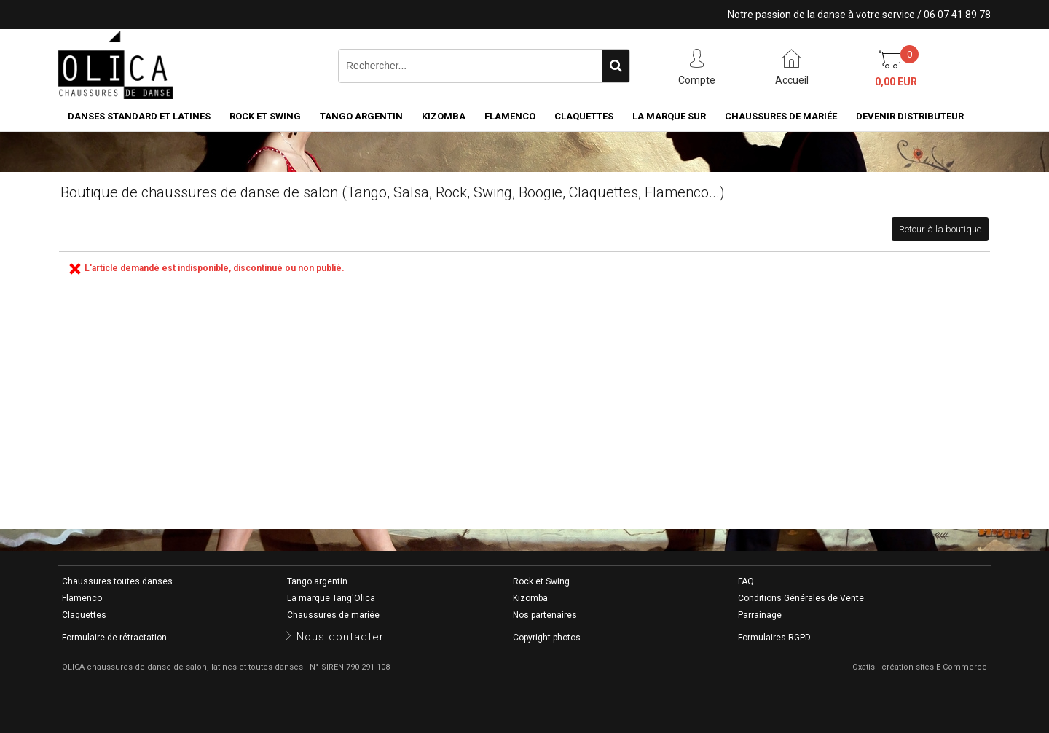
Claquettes (583, 116)
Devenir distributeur (910, 116)
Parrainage (760, 615)
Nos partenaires (545, 615)
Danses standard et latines (139, 116)
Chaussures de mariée (781, 116)
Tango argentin (361, 116)
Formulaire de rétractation (114, 637)
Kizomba (443, 116)
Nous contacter (340, 636)
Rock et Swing (265, 116)
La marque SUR (669, 116)
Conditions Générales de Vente (801, 598)
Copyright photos (547, 637)
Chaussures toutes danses (117, 581)
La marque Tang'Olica (331, 598)
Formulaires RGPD (774, 637)
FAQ (746, 581)
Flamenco (509, 116)
